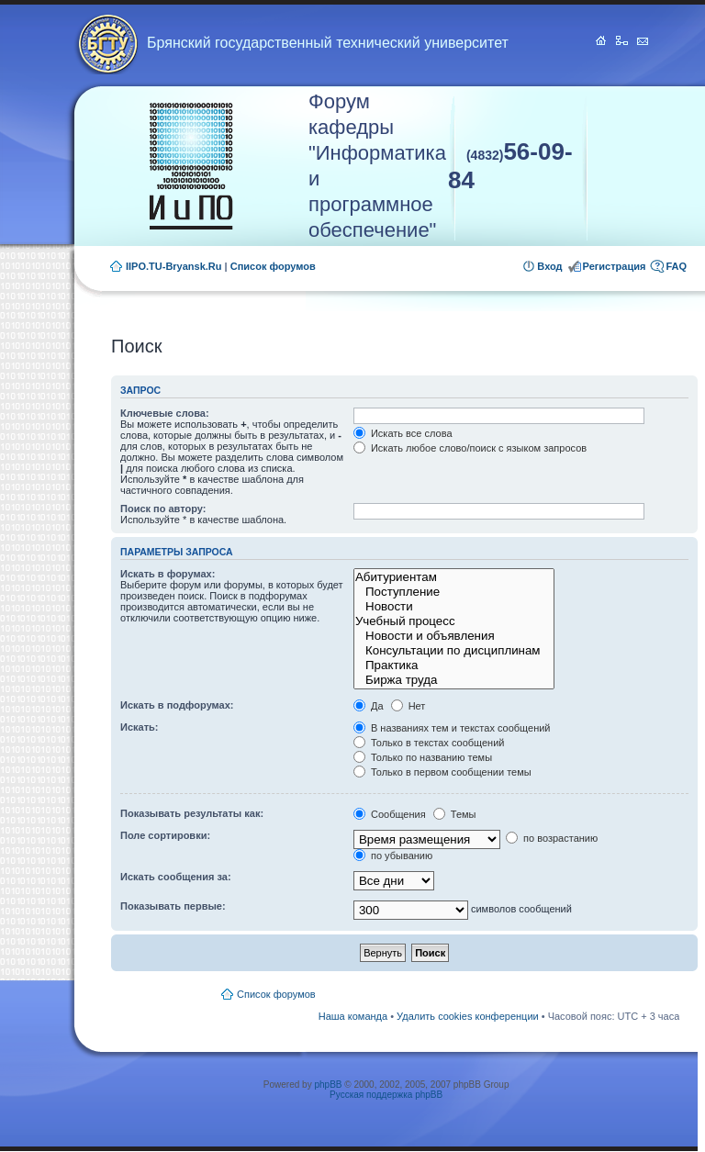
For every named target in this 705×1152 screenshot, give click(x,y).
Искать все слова (403, 433)
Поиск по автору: (163, 508)
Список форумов (273, 266)
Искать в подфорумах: (177, 704)
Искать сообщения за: (175, 876)
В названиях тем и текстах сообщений (452, 727)
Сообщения (389, 814)
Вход (549, 266)
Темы (454, 814)
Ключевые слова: (164, 413)
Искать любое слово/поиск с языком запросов (470, 447)
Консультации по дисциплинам (454, 650)
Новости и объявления (454, 636)
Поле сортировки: (165, 835)
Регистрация (614, 266)
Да (368, 705)
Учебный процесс (454, 621)
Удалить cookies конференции (468, 1016)
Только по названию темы (422, 757)
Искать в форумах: (167, 573)
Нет (408, 705)
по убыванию (392, 855)
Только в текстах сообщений (429, 742)
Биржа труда (454, 680)
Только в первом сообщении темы (442, 771)
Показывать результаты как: (191, 813)
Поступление (454, 592)
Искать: (139, 727)
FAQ (676, 266)
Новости (454, 606)
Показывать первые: (173, 906)
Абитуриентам (454, 577)
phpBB (327, 1084)
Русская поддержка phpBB (386, 1095)
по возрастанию (552, 838)
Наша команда (353, 1016)
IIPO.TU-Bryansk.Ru (174, 266)
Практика (454, 665)
